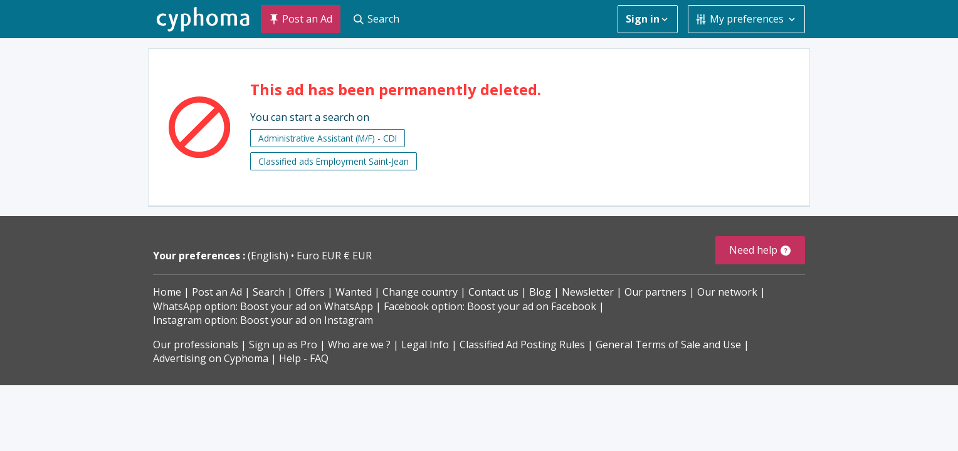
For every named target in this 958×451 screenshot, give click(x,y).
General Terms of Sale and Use (668, 344)
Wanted (353, 292)
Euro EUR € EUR (334, 255)
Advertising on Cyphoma (210, 358)
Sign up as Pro (283, 344)
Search (269, 292)
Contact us (493, 292)
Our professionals (195, 344)
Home (167, 292)
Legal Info (425, 344)
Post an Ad (217, 292)
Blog (540, 292)
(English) (269, 255)
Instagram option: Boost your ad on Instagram (263, 320)
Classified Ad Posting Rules (522, 344)
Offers (310, 292)
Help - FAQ (304, 358)
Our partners (655, 292)
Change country (420, 292)
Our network (727, 292)
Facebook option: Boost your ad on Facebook (490, 306)
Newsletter (588, 292)
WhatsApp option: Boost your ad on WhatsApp (263, 306)
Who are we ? (359, 344)
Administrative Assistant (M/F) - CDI (327, 138)
